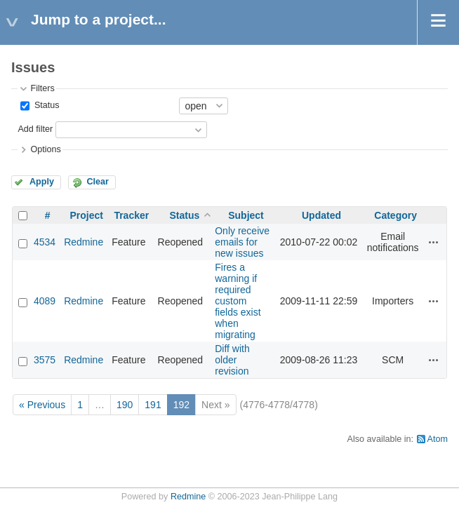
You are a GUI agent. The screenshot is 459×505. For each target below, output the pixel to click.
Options (45, 149)
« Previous (42, 404)
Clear (97, 182)
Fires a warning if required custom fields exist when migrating (237, 301)
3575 (44, 359)
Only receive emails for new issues (242, 242)
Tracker (131, 215)
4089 (44, 301)
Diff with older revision (232, 360)
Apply (41, 182)
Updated (321, 215)
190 (125, 404)
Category (395, 215)
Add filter (35, 129)
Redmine (83, 242)
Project (85, 215)
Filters (42, 88)
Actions (433, 242)
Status (45, 105)
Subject (246, 215)
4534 (44, 242)
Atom (437, 439)
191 (153, 404)
